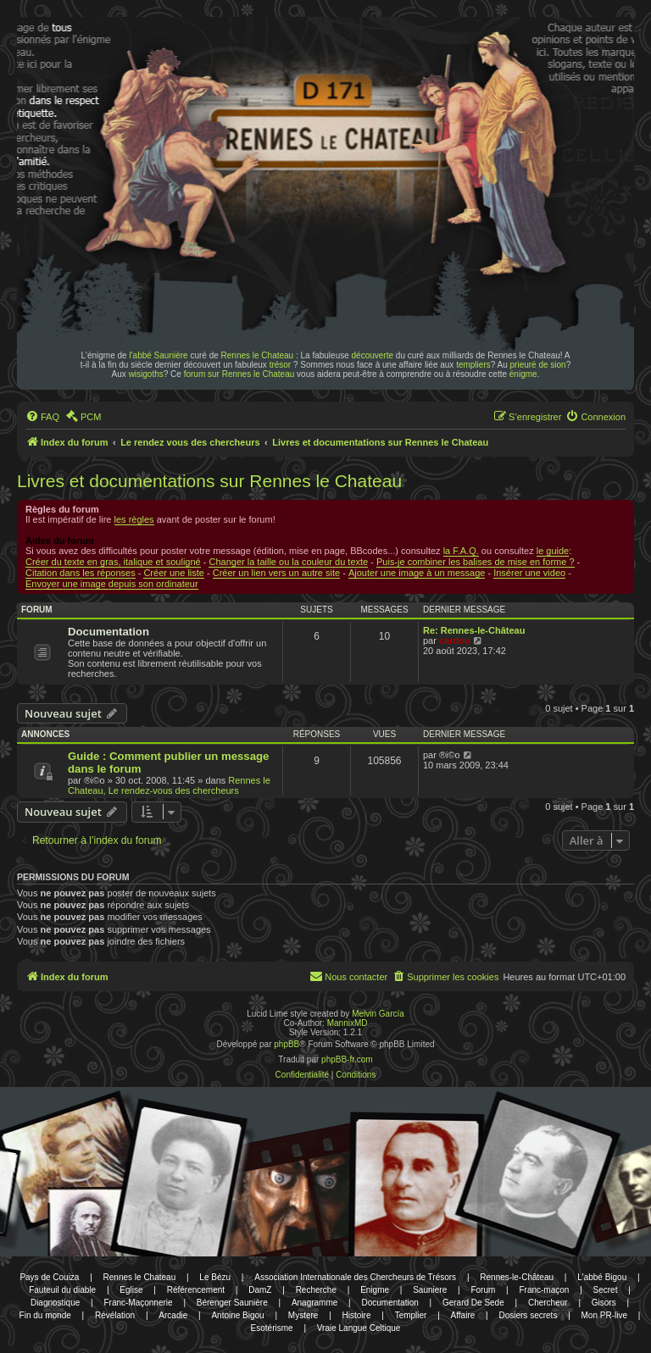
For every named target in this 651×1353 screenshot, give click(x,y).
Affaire (463, 1315)
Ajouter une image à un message (416, 573)
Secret (605, 1290)
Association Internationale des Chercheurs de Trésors (355, 1277)
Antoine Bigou (237, 1315)
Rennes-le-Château (517, 1277)
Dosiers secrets (527, 1315)
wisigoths (146, 374)
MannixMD (347, 1023)
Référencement (196, 1290)
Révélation (115, 1315)
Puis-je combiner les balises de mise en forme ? (475, 562)
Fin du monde (45, 1315)
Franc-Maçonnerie (137, 1302)
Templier (411, 1315)
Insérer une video (529, 573)
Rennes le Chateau (257, 355)
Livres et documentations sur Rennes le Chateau (209, 481)
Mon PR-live (604, 1315)
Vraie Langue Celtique (359, 1328)
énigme (523, 374)
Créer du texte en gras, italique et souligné (113, 562)
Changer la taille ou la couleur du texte (288, 562)
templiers (473, 364)
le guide (553, 551)
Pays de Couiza (49, 1277)
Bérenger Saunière (232, 1302)
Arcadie (173, 1315)
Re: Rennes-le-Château (474, 630)
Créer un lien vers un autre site (276, 573)
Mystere (303, 1315)
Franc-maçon (544, 1290)
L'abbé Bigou (601, 1277)
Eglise (131, 1290)
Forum (482, 1290)
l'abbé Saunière (158, 355)
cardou (454, 640)
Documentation (108, 631)
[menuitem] (42, 417)
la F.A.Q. (461, 551)
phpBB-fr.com (347, 1059)
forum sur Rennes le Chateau (239, 374)
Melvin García (378, 1013)
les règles (134, 519)
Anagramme (314, 1302)
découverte (372, 355)
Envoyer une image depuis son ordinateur (111, 584)
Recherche (316, 1290)
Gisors (604, 1302)
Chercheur (548, 1302)
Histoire (356, 1315)
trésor (281, 364)
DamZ (259, 1290)
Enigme (374, 1290)
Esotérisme (272, 1328)
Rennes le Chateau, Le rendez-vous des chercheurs (169, 785)
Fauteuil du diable (62, 1290)
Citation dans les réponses (80, 573)
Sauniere (430, 1290)
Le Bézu (215, 1277)
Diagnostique (55, 1302)
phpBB (286, 1044)
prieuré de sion (538, 364)
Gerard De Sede (473, 1302)
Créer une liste (173, 573)
